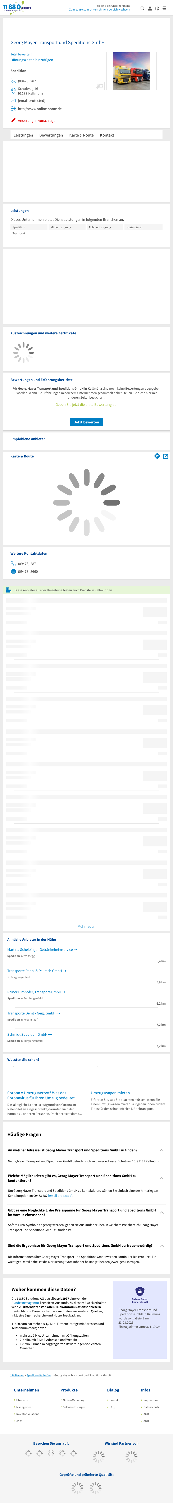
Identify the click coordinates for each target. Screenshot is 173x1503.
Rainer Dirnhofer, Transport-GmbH (34, 991)
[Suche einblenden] (144, 8)
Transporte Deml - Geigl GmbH (31, 1013)
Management (24, 1407)
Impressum (151, 1400)
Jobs (19, 1421)
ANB (146, 1421)
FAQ (112, 1407)
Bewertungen (51, 135)
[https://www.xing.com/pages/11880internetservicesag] (62, 1453)
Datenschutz (151, 1407)
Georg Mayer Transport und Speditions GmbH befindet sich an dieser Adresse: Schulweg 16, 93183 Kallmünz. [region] (84, 1161)
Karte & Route (81, 135)
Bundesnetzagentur (25, 1303)
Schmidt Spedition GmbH (27, 1034)
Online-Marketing (73, 1400)
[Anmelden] (151, 8)
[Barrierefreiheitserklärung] (159, 8)
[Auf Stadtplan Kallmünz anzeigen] (165, 456)
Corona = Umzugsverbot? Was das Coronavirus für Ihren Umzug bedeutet (41, 1095)
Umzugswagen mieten (110, 1092)
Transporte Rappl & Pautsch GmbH (34, 970)
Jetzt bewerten (86, 422)
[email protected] (60, 1195)
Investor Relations (27, 1414)
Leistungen (23, 135)
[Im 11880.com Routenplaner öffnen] (157, 455)
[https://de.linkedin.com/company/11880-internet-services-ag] (73, 1453)
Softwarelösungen (74, 1407)
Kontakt (107, 135)
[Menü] (166, 8)
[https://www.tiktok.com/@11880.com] (40, 1453)
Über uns (22, 1400)
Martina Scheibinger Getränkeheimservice (40, 949)
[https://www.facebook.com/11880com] (28, 1453)
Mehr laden (86, 926)
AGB (146, 1414)
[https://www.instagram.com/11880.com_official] (51, 1453)
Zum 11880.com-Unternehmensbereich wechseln (99, 9)
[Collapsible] (161, 1150)
